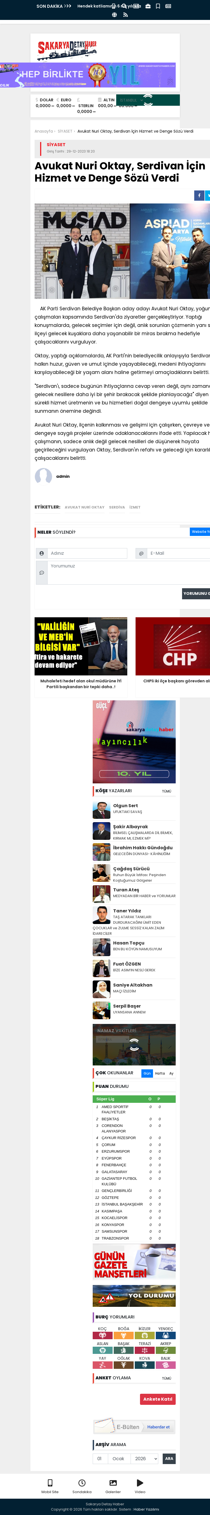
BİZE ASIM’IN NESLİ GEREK (134, 970)
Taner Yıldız (127, 911)
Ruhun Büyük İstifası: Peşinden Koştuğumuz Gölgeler (139, 877)
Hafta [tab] (160, 1073)
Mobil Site (50, 1487)
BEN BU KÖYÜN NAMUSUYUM (137, 949)
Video (140, 1487)
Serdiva (117, 507)
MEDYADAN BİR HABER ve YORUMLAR (144, 896)
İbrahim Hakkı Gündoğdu (143, 848)
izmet (135, 507)
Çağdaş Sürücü (131, 869)
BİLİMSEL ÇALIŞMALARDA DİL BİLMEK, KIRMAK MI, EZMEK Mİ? (143, 835)
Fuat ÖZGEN (127, 964)
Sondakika (82, 1487)
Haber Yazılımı (146, 1509)
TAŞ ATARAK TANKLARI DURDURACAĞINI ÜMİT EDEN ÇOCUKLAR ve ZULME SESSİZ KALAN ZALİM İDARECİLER (128, 925)
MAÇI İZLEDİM (124, 991)
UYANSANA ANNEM (129, 1012)
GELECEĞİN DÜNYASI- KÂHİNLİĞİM (141, 853)
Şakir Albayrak (130, 827)
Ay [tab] (171, 1073)
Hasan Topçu (128, 943)
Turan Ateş (126, 890)
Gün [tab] (147, 1073)
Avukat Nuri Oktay (85, 507)
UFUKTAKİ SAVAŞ (127, 811)
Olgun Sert (125, 805)
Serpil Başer (127, 1006)
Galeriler (113, 1487)
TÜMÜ (166, 791)
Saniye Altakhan (132, 985)
